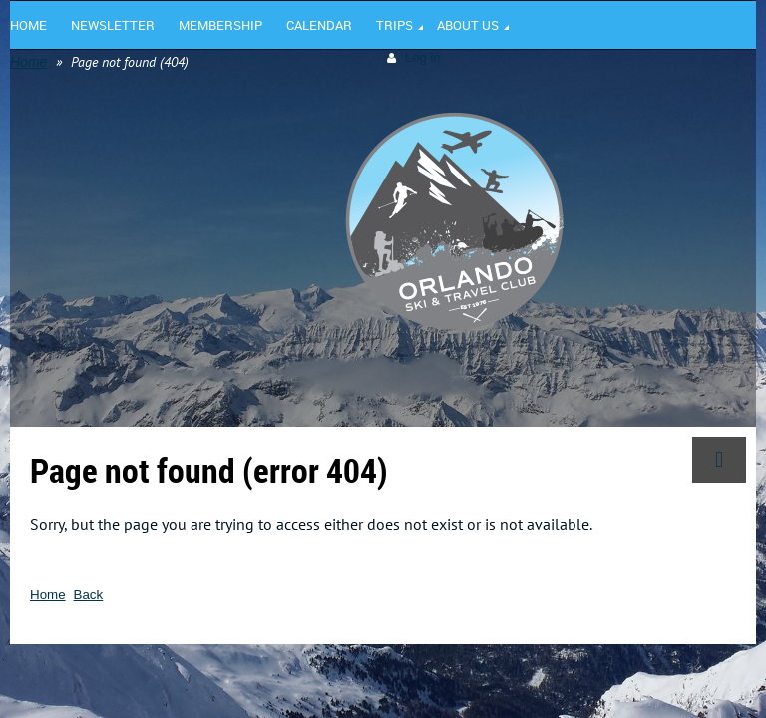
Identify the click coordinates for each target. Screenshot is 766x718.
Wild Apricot (583, 673)
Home (28, 62)
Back (89, 594)
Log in (422, 57)
